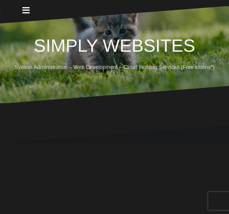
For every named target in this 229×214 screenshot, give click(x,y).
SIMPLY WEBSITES (114, 46)
